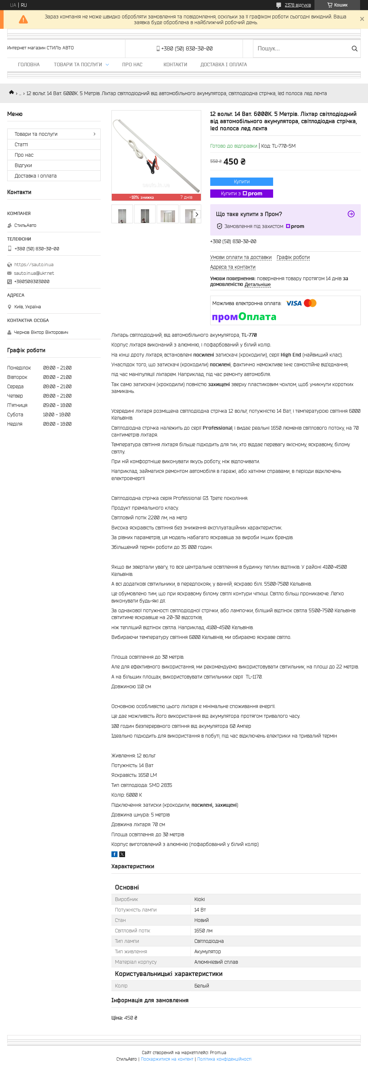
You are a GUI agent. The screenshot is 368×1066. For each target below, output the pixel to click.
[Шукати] (354, 49)
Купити (242, 181)
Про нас (132, 64)
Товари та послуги (78, 64)
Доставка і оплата (224, 64)
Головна (29, 64)
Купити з (241, 194)
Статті (21, 144)
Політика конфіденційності (224, 1059)
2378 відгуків (298, 5)
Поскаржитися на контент (167, 1059)
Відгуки (23, 165)
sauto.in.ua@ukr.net (34, 273)
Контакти (175, 64)
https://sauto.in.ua (34, 264)
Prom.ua (218, 1052)
